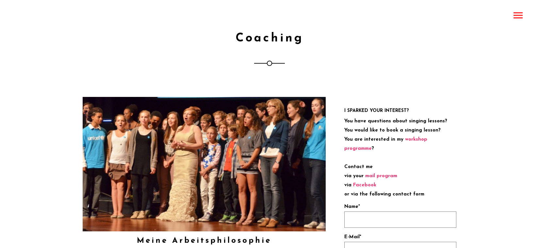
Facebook (364, 185)
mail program (381, 176)
